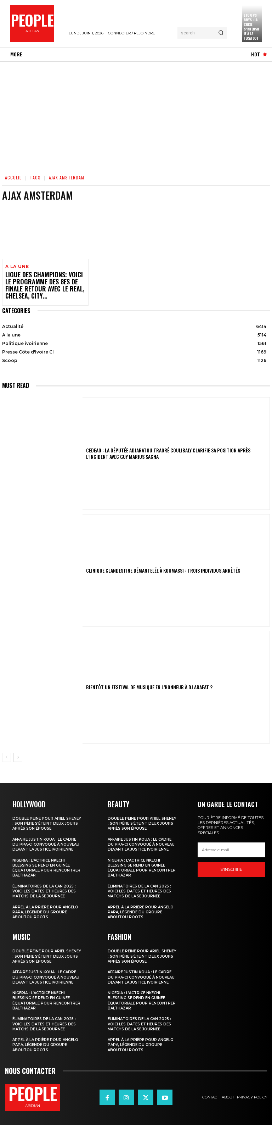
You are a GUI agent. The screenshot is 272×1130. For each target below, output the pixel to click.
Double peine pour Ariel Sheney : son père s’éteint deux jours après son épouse (47, 821)
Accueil (13, 177)
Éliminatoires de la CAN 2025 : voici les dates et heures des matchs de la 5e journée (46, 893)
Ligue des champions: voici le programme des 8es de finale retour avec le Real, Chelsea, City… (41, 284)
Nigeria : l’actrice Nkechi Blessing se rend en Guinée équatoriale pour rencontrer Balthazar (43, 870)
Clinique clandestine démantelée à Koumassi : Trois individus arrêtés (148, 568)
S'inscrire (231, 867)
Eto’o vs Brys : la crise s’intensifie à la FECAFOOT (251, 26)
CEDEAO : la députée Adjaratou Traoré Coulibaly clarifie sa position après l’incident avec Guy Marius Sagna (176, 451)
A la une (16, 266)
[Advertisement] (136, 115)
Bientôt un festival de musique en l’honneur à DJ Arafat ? (137, 685)
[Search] (221, 33)
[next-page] (17, 755)
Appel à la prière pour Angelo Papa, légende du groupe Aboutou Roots (47, 914)
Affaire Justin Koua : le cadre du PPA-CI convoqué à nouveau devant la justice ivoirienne (46, 844)
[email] (231, 848)
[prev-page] (6, 755)
